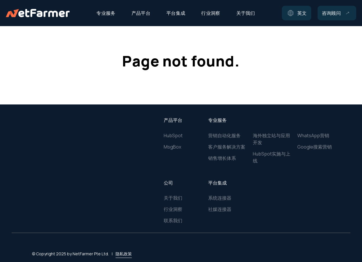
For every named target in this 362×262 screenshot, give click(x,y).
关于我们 (173, 198)
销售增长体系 (222, 158)
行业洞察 (173, 209)
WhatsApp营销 (313, 135)
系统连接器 (219, 198)
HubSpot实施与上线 (271, 157)
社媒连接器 (219, 209)
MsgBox (172, 147)
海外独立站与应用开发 (271, 139)
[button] (296, 13)
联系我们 (173, 220)
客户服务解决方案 (226, 147)
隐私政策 (124, 246)
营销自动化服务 (224, 135)
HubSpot (173, 135)
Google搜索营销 (314, 147)
